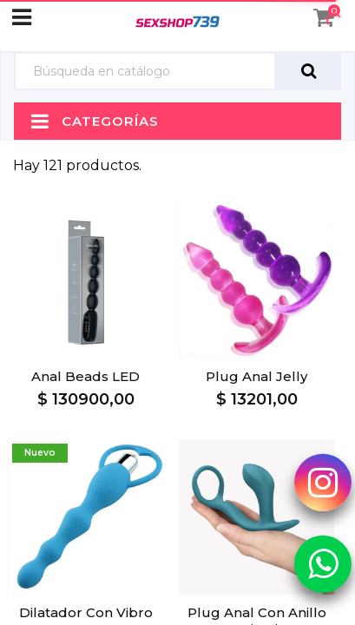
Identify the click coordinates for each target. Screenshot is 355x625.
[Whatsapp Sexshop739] (323, 563)
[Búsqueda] (145, 71)
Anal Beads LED (85, 376)
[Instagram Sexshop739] (323, 481)
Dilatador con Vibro (86, 612)
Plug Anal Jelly (256, 376)
